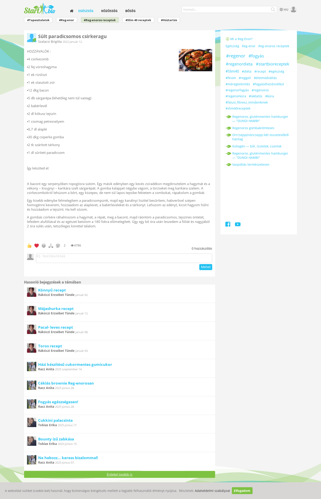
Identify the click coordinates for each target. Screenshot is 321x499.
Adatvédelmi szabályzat (212, 491)
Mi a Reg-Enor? (239, 39)
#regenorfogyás (237, 90)
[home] (72, 11)
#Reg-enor (66, 20)
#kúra (269, 96)
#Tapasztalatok (38, 20)
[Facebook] (228, 225)
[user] (293, 9)
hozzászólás (202, 248)
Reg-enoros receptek (273, 46)
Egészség (85, 11)
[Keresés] (273, 9)
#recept (260, 71)
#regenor (235, 56)
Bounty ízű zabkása (56, 440)
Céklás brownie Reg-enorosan (66, 384)
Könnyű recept (52, 291)
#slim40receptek (238, 108)
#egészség (276, 71)
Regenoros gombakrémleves (253, 128)
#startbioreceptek (272, 64)
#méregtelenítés (238, 84)
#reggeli (245, 78)
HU (283, 9)
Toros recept (50, 347)
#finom (231, 78)
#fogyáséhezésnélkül (268, 84)
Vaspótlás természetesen (251, 164)
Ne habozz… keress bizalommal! (68, 459)
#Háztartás (169, 20)
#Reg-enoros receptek (100, 20)
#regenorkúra (236, 96)
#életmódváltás (265, 78)
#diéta (246, 71)
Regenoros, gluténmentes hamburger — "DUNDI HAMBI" (260, 118)
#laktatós (255, 96)
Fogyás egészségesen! (58, 403)
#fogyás (256, 56)
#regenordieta (239, 64)
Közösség (109, 11)
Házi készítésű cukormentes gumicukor (75, 365)
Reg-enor (248, 46)
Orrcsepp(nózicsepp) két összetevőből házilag (260, 137)
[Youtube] (237, 225)
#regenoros (260, 90)
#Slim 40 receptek (138, 20)
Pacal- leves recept (55, 328)
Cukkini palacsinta (55, 421)
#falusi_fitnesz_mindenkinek (247, 102)
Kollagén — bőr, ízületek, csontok (256, 146)
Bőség (130, 11)
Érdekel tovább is (119, 476)
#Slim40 (232, 71)
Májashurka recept (56, 309)
